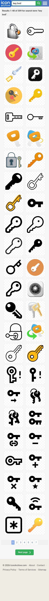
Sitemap (42, 569)
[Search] (39, 3)
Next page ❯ (24, 552)
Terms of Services (27, 569)
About (32, 565)
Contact (41, 565)
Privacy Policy (9, 569)
